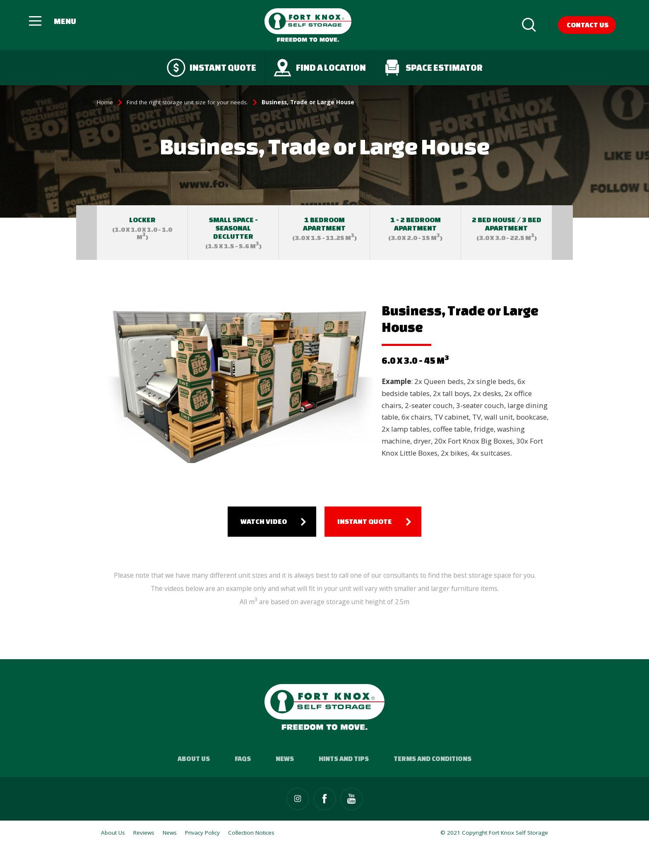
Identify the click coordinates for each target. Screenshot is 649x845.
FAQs (243, 758)
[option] (142, 232)
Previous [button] (86, 232)
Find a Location (319, 67)
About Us (194, 758)
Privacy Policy (202, 832)
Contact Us (587, 25)
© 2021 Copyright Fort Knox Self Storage (494, 832)
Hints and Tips (344, 758)
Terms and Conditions (432, 758)
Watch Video (263, 521)
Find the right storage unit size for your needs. (187, 102)
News (285, 758)
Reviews (143, 832)
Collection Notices (251, 832)
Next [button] (562, 232)
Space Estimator (433, 67)
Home (105, 102)
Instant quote (211, 67)
